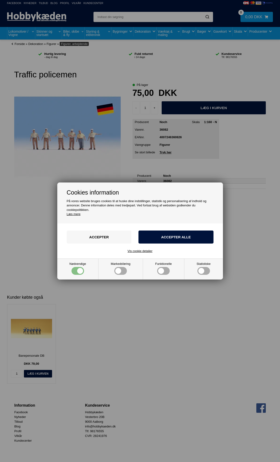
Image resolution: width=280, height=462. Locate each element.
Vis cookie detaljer (140, 251)
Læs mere (74, 214)
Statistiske (203, 268)
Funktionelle (163, 268)
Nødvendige (77, 268)
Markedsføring (120, 268)
